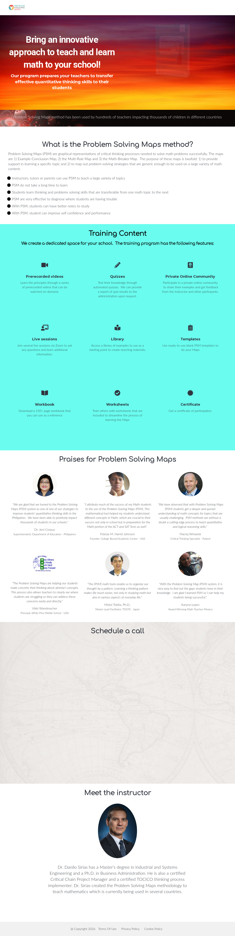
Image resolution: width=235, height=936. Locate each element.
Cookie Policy (153, 929)
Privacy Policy (130, 929)
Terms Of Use (107, 929)
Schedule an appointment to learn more (173, 92)
